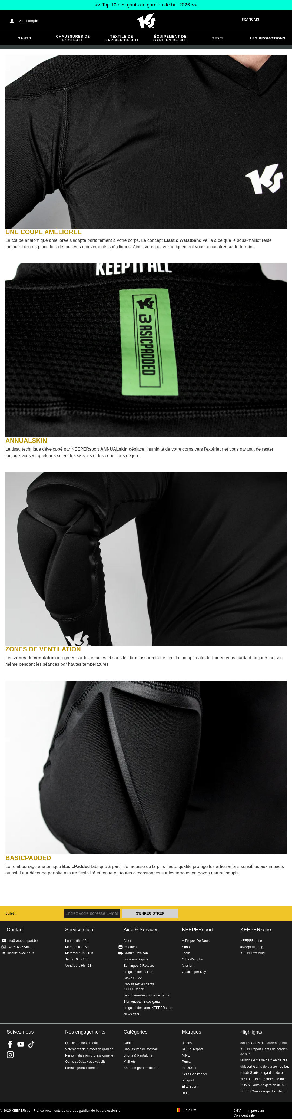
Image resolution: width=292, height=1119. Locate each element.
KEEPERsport (197, 929)
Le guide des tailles (138, 972)
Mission (187, 966)
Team (186, 953)
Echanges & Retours (139, 966)
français (250, 19)
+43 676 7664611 (20, 947)
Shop (186, 947)
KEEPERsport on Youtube (20, 1044)
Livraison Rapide (136, 959)
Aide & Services (141, 929)
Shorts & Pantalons (138, 1055)
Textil (219, 38)
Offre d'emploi (192, 959)
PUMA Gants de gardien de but (263, 1085)
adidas (187, 1043)
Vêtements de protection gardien (89, 1049)
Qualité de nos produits (82, 1043)
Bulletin (10, 913)
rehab (186, 1093)
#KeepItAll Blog (251, 947)
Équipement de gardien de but (170, 38)
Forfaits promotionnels (81, 1068)
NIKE (186, 1055)
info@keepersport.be (22, 941)
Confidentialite (244, 1115)
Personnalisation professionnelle (89, 1055)
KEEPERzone (255, 929)
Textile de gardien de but (122, 38)
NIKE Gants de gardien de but (262, 1079)
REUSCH (189, 1068)
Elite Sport (189, 1086)
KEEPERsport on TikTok (31, 1044)
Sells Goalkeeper (194, 1074)
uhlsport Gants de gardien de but (264, 1066)
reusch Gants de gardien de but (263, 1060)
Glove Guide (133, 978)
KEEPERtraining (252, 953)
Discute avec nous (20, 953)
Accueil (146, 20)
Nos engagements (85, 1032)
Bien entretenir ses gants (142, 1002)
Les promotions (268, 38)
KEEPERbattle (251, 941)
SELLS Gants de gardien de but (263, 1091)
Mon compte (28, 21)
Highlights (251, 1032)
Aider (127, 941)
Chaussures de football (73, 38)
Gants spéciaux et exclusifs (85, 1062)
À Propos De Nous (196, 941)
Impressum (255, 1111)
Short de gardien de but (141, 1068)
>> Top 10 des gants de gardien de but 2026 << (146, 5)
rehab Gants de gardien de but (263, 1073)
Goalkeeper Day (194, 972)
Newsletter (131, 1014)
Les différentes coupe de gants (146, 995)
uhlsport (188, 1080)
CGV (237, 1111)
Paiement (131, 947)
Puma (186, 1062)
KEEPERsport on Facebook (10, 1044)
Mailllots (130, 1062)
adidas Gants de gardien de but (263, 1043)
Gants (24, 38)
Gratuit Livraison (136, 953)
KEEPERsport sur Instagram (10, 1054)
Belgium (189, 1110)
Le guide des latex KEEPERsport (148, 1008)
